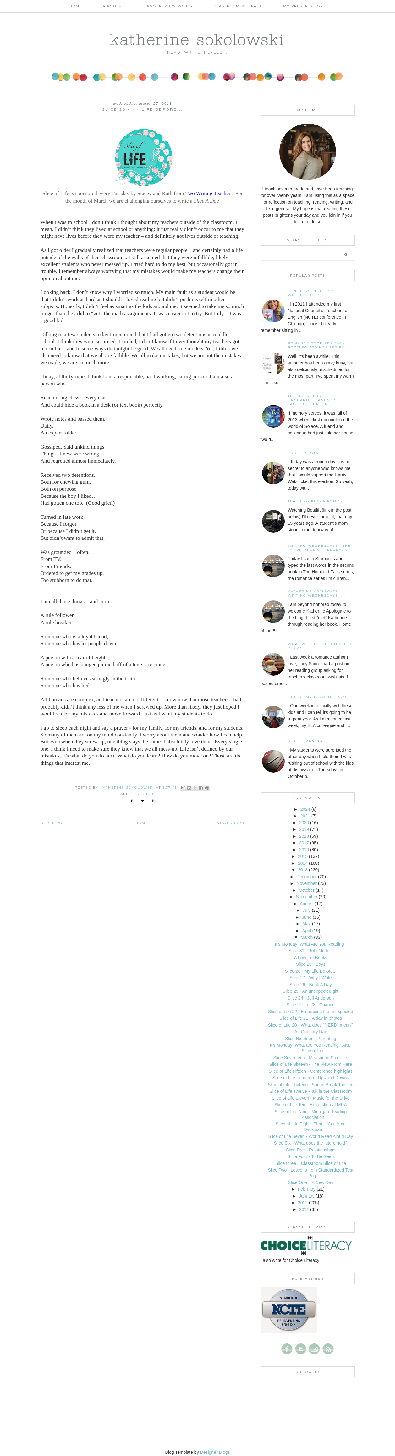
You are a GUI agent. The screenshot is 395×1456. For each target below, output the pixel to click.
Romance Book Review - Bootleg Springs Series (316, 345)
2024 (305, 809)
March (306, 937)
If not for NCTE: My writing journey (311, 293)
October (307, 890)
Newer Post (231, 823)
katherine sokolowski (197, 39)
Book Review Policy (169, 6)
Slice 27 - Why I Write (310, 977)
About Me (114, 6)
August (307, 903)
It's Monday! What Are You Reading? (311, 944)
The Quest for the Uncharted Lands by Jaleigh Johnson (312, 400)
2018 (304, 836)
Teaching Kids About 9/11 (317, 501)
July (306, 910)
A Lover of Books (310, 957)
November (307, 883)
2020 (304, 822)
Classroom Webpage (238, 6)
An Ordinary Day (310, 1031)
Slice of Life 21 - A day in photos (310, 1018)
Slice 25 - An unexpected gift (310, 991)
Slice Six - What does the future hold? (310, 1142)
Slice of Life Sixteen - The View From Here (310, 1064)
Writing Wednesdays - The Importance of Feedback (319, 548)
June (306, 917)
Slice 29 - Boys (310, 964)
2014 (303, 863)
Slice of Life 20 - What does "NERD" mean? (310, 1025)
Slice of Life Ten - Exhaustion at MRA (310, 1104)
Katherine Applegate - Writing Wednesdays (315, 593)
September (306, 896)
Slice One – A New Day (310, 1182)
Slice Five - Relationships (310, 1149)
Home (75, 6)
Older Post (54, 823)
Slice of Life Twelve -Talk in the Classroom (311, 1091)
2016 (304, 849)
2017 (304, 842)
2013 (303, 869)
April (306, 930)
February (306, 1189)
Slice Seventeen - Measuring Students (310, 1057)
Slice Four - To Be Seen (311, 1156)
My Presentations (304, 6)
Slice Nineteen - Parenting (310, 1038)
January (307, 1195)
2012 (303, 1202)
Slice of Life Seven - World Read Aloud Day (310, 1136)
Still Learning (305, 741)
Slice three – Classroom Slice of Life (310, 1163)
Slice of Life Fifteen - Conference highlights (311, 1071)
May (307, 923)
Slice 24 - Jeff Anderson (311, 998)
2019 (304, 829)
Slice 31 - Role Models (310, 950)
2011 (304, 1209)
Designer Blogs (215, 1452)
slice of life (152, 794)
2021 (305, 815)
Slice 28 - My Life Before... (310, 971)
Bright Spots (303, 453)
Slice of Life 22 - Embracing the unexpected (310, 1011)
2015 (303, 856)
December (307, 876)
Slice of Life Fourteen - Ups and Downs (310, 1077)
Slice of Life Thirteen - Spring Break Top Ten (311, 1084)
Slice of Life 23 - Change (311, 1004)
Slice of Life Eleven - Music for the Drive (310, 1098)
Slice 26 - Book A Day (310, 984)
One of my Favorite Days (318, 697)
